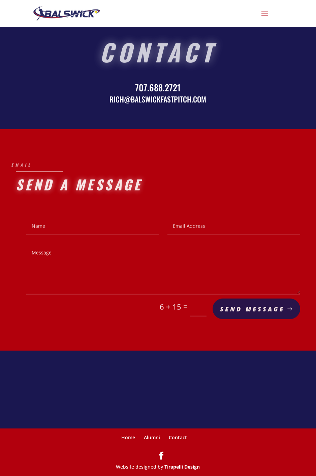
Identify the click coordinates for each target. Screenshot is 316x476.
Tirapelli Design (182, 467)
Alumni (152, 437)
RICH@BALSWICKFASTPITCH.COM (157, 99)
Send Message (252, 310)
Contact (178, 437)
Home (128, 437)
